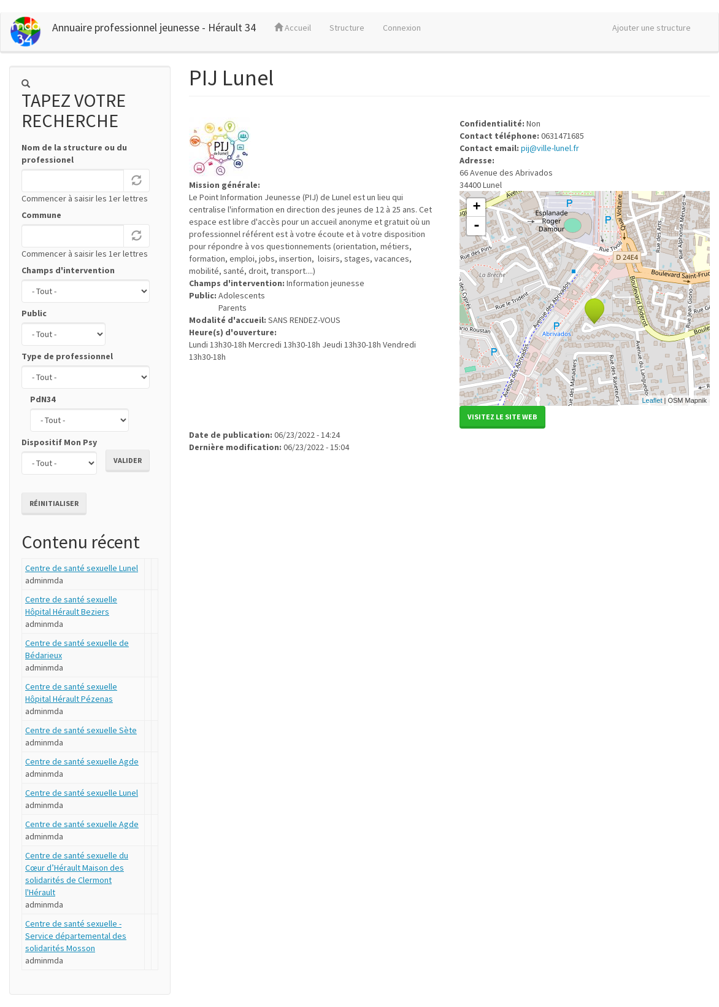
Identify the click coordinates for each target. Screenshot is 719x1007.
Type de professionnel (67, 356)
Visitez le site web (502, 416)
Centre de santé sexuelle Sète (81, 730)
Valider (127, 460)
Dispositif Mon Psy (59, 442)
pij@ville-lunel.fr (550, 148)
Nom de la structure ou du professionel (74, 153)
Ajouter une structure (651, 27)
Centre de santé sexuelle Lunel (81, 567)
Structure (346, 27)
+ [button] (476, 207)
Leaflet (652, 400)
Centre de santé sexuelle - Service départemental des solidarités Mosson (75, 936)
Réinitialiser (54, 503)
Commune (41, 214)
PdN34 (42, 399)
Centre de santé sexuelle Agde (82, 761)
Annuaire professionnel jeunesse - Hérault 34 (154, 27)
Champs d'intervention (68, 270)
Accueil (292, 27)
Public (34, 313)
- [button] (476, 226)
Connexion (402, 27)
